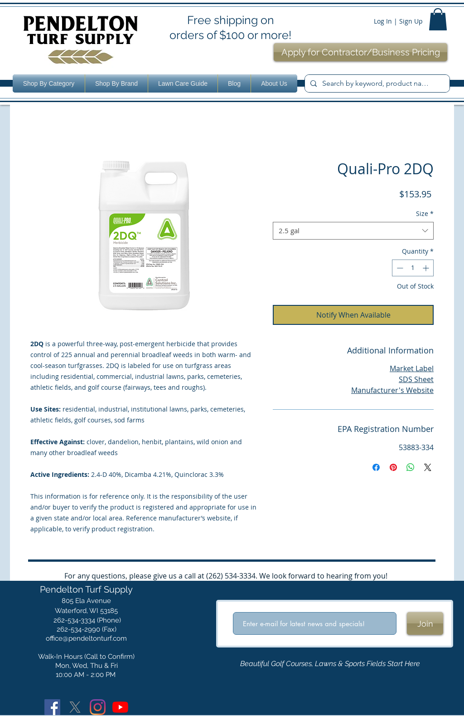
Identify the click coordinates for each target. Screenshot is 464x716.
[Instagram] (98, 707)
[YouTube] (120, 707)
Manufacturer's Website (392, 390)
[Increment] (426, 268)
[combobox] (353, 231)
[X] (75, 707)
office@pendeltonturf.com (86, 638)
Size (425, 213)
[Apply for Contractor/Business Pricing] (360, 52)
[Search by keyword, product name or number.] (376, 83)
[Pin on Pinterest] (393, 467)
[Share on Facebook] (376, 467)
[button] (438, 19)
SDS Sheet (416, 379)
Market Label (412, 368)
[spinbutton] (413, 268)
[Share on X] (427, 467)
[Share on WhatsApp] (410, 467)
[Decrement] (399, 268)
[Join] (425, 623)
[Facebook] (52, 707)
